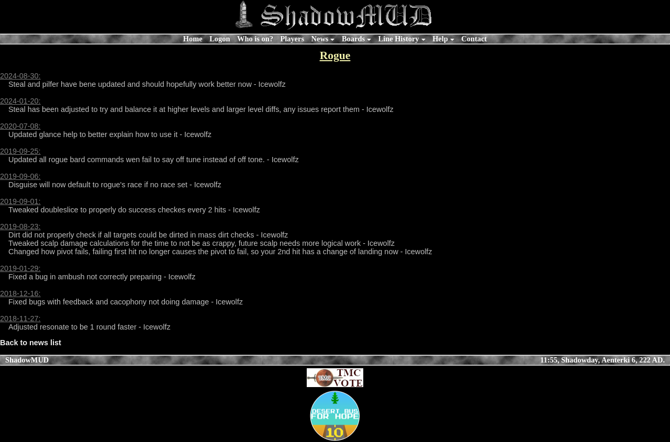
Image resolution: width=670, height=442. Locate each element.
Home (193, 39)
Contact (474, 39)
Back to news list (30, 342)
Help (440, 39)
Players (292, 39)
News (320, 39)
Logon (219, 39)
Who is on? (255, 39)
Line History (398, 39)
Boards (353, 39)
